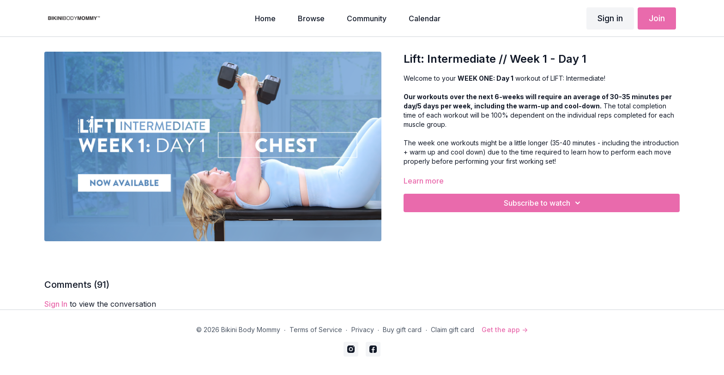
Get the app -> (505, 329)
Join (657, 18)
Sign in (610, 18)
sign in (55, 304)
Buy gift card (402, 329)
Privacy (362, 329)
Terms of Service (316, 329)
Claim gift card (452, 329)
